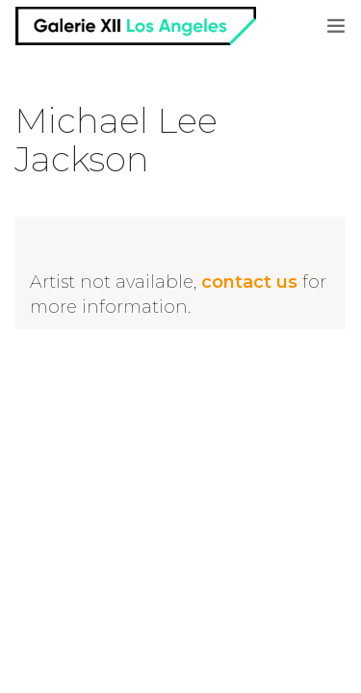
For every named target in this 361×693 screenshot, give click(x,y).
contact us (249, 282)
